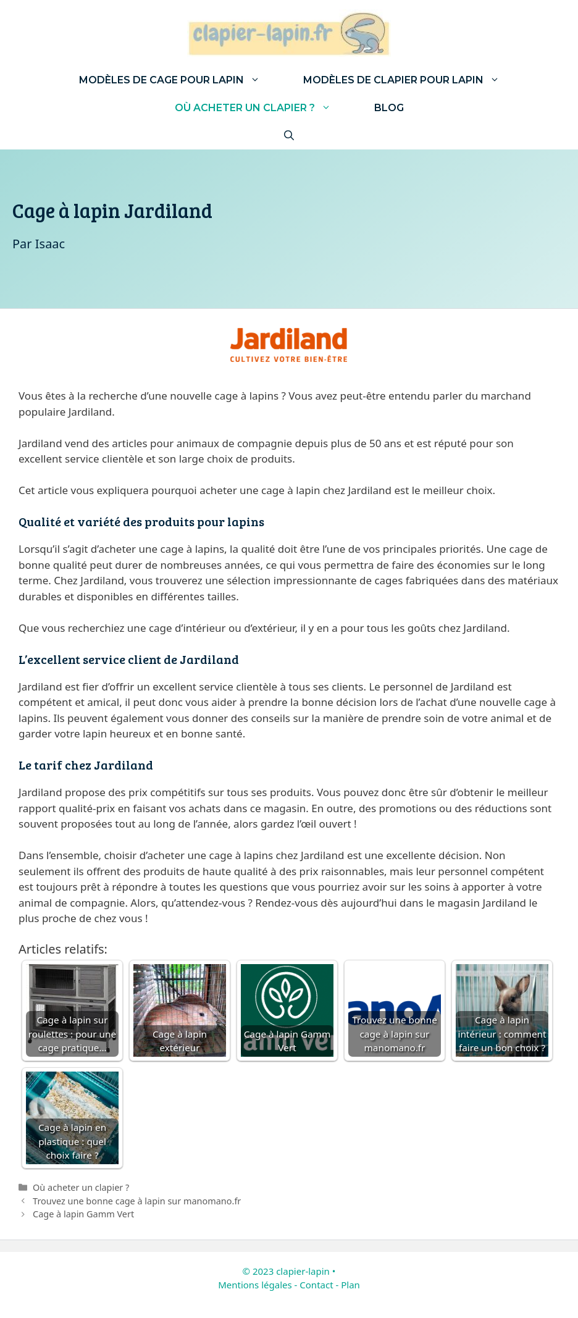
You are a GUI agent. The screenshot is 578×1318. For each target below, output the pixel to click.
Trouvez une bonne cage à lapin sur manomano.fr (137, 1201)
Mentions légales (255, 1284)
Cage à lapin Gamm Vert (83, 1214)
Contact (316, 1284)
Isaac (50, 243)
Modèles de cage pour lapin (180, 80)
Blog (389, 108)
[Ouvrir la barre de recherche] (289, 135)
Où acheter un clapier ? (264, 108)
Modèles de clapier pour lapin (412, 80)
